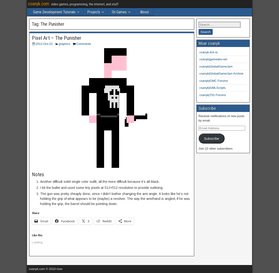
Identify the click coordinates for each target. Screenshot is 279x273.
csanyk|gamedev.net (213, 59)
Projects (93, 12)
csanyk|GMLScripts (213, 88)
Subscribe (211, 138)
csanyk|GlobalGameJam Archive (222, 73)
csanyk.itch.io (209, 52)
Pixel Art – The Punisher (56, 38)
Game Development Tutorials (54, 12)
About (144, 12)
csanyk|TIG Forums (213, 95)
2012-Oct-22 (44, 44)
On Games (119, 12)
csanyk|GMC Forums (214, 81)
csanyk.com (38, 4)
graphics (64, 44)
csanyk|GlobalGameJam (216, 66)
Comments (83, 44)
